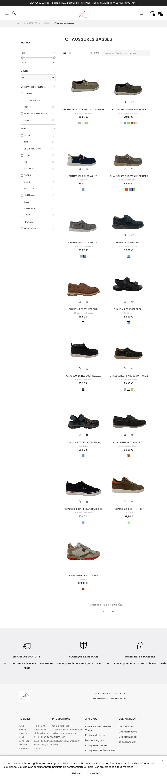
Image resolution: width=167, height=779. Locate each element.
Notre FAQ (120, 693)
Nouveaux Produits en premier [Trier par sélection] (127, 53)
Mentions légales (94, 740)
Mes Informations (127, 732)
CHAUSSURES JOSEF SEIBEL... (129, 309)
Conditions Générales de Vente (98, 728)
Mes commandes (128, 737)
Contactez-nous (103, 693)
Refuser (76, 773)
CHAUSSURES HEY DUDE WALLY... (83, 376)
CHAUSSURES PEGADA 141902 (129, 442)
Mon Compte (125, 727)
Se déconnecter (127, 742)
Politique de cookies (96, 745)
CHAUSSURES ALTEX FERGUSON (83, 442)
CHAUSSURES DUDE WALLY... (83, 176)
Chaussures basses (83, 113)
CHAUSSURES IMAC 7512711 (129, 243)
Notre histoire (100, 699)
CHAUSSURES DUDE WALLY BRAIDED (129, 110)
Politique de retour (95, 735)
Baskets (83, 180)
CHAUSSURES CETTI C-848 (83, 576)
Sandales (129, 313)
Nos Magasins (118, 699)
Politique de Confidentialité (100, 751)
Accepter (94, 773)
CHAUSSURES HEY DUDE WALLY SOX (129, 376)
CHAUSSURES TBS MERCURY (83, 309)
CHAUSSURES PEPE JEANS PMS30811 (83, 509)
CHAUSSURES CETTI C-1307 (129, 509)
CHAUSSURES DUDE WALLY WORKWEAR (83, 110)
